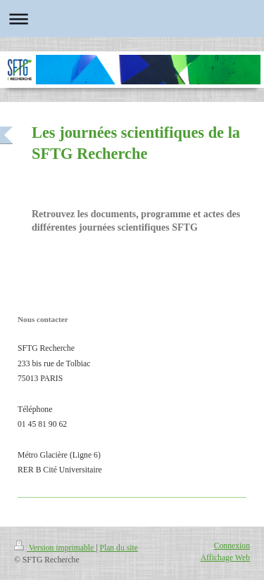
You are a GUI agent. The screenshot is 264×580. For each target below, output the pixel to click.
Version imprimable (55, 548)
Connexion (232, 545)
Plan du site (118, 548)
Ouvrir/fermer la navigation (132, 19)
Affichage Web (225, 557)
